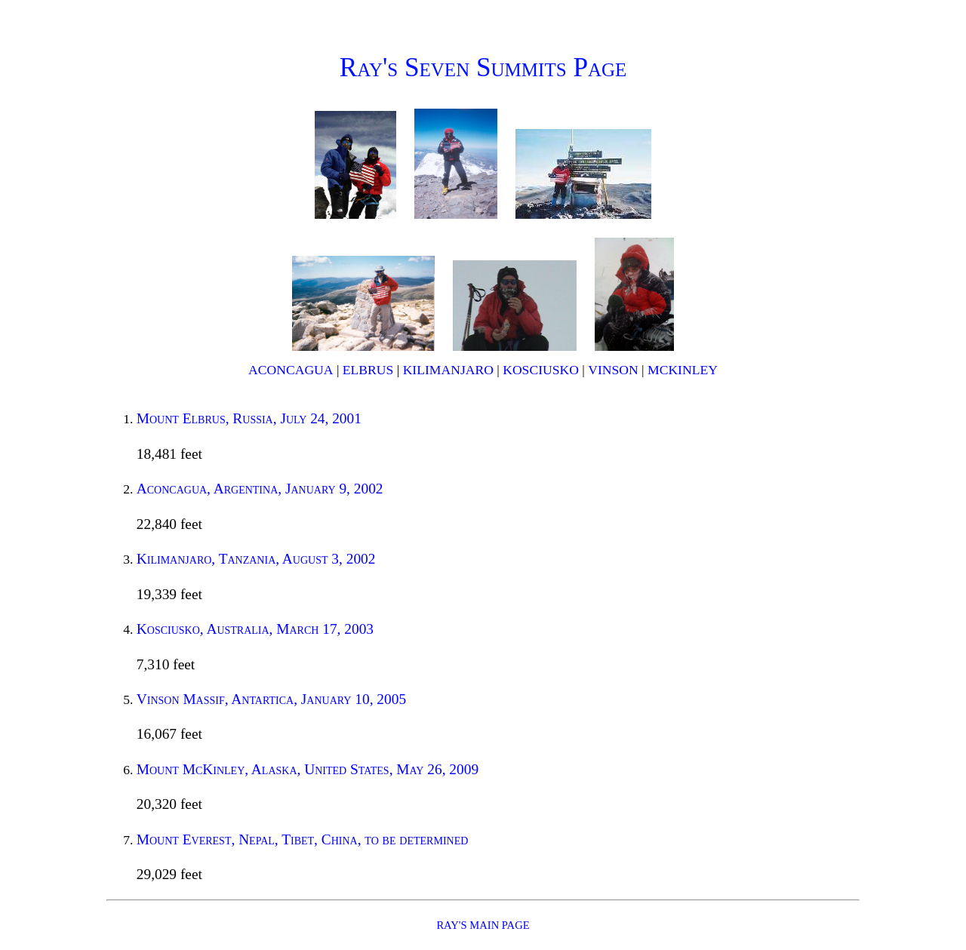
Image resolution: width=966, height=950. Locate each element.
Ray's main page (482, 925)
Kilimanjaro (448, 369)
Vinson (613, 369)
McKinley (683, 369)
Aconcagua (290, 369)
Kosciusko (541, 369)
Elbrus (368, 369)
